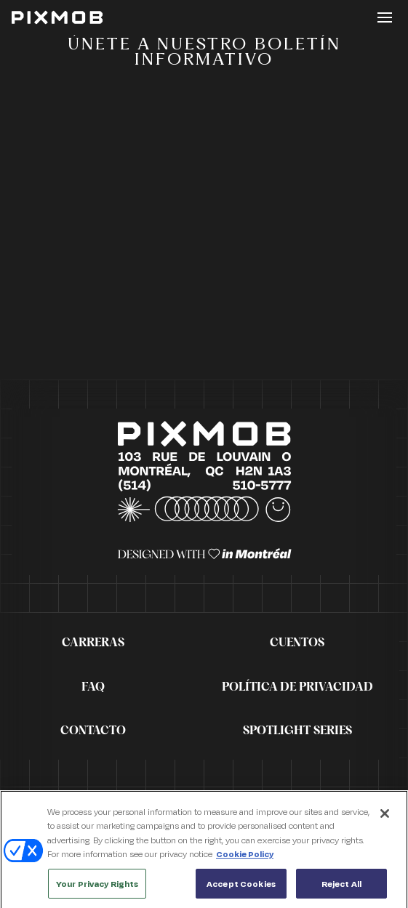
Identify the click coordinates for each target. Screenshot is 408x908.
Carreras (93, 642)
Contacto (93, 730)
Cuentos (297, 642)
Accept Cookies (241, 888)
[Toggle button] (384, 17)
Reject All (341, 888)
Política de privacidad (297, 687)
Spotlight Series (297, 730)
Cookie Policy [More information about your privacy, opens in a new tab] (244, 858)
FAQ (93, 687)
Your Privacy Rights (97, 888)
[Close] (385, 817)
